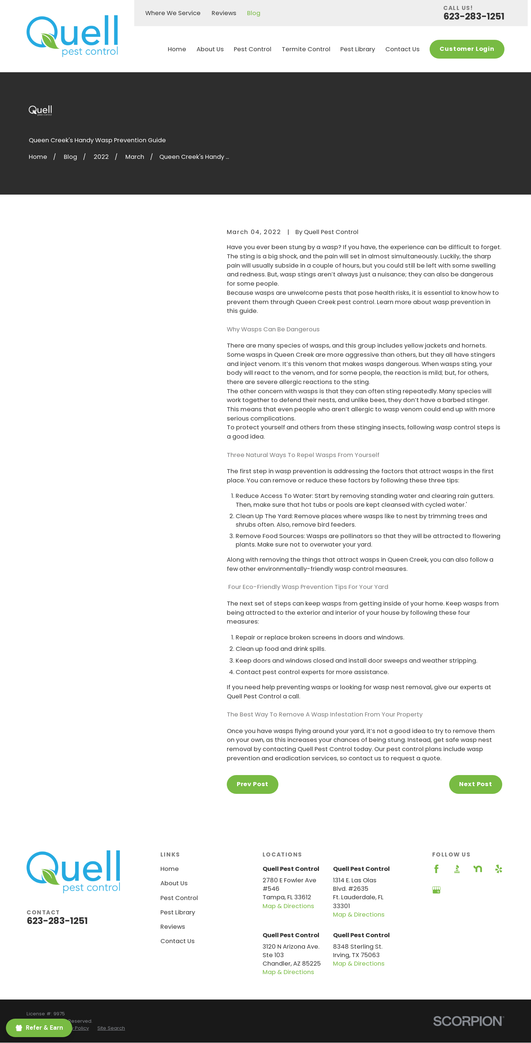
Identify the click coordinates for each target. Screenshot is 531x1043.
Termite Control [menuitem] (306, 49)
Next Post (475, 784)
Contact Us (177, 941)
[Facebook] (436, 869)
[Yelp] (498, 869)
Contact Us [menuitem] (402, 49)
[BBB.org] (457, 869)
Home (169, 869)
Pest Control (179, 898)
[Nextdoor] (477, 869)
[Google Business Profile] (436, 890)
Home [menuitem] (177, 49)
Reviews (224, 13)
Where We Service (173, 13)
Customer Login (467, 49)
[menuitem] (72, 1028)
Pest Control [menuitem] (252, 49)
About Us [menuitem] (210, 49)
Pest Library (177, 912)
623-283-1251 (473, 16)
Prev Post (252, 784)
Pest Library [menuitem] (357, 49)
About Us (174, 883)
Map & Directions (288, 906)
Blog (253, 13)
